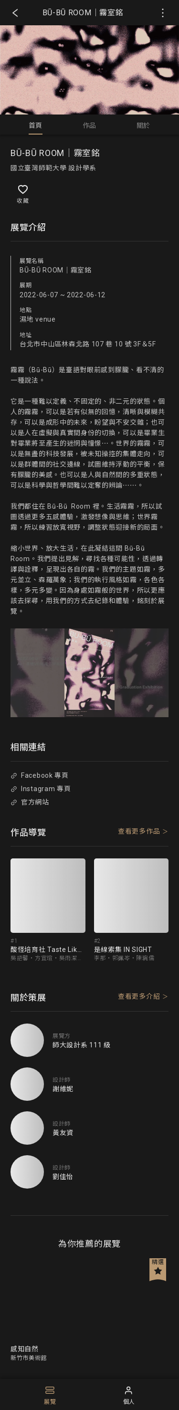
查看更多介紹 (139, 996)
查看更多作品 (139, 831)
